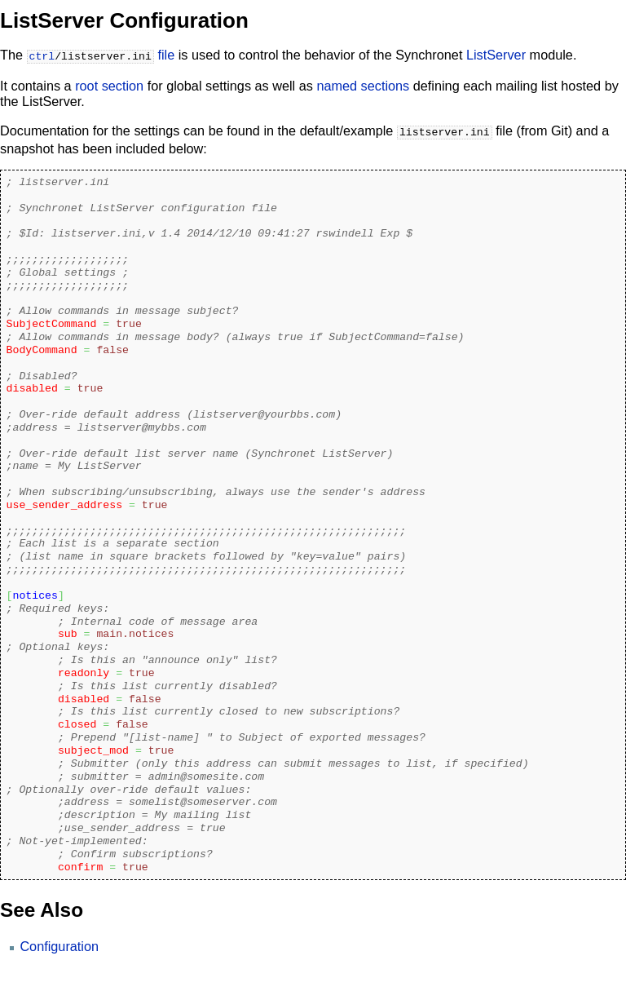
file (165, 54)
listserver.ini (444, 129)
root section (109, 84)
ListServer (496, 54)
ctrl (42, 55)
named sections (362, 84)
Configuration (59, 943)
